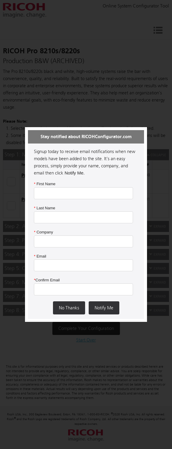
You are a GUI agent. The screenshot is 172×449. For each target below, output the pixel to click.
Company (43, 232)
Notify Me (104, 308)
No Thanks (69, 308)
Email (40, 256)
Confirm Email (47, 280)
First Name (44, 184)
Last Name (44, 208)
